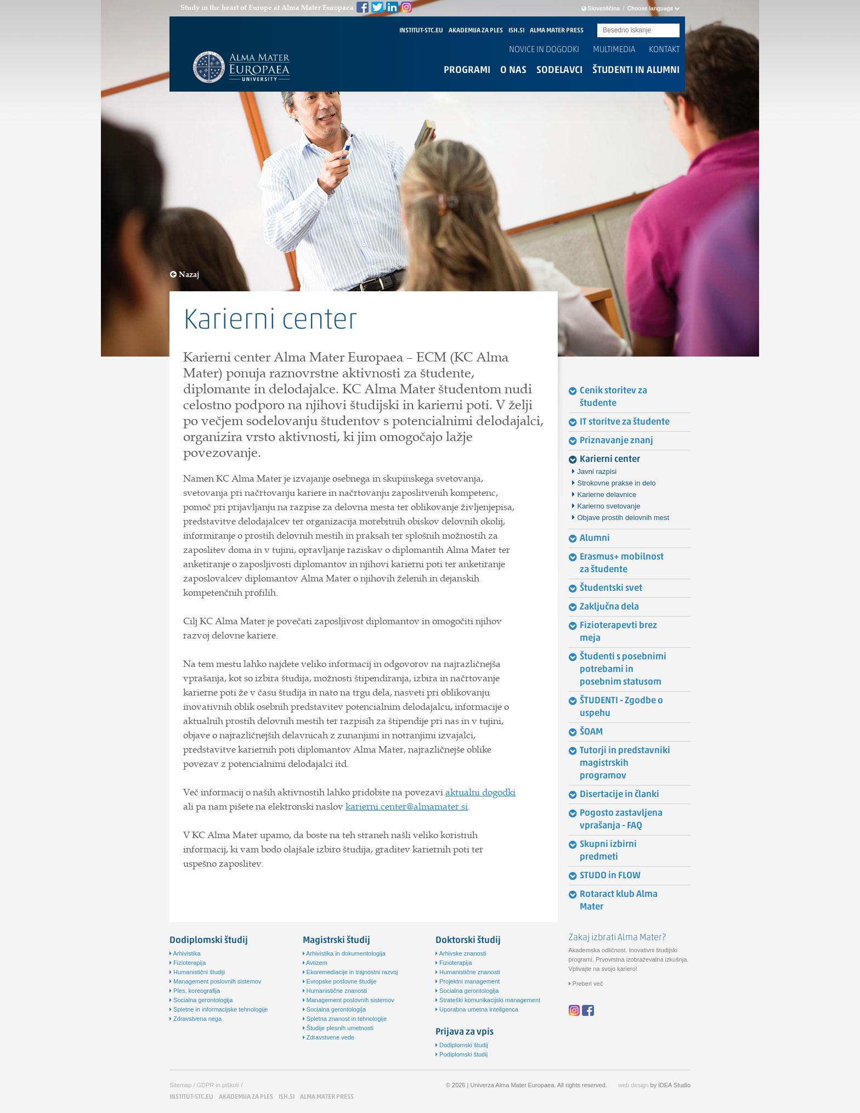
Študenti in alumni (636, 70)
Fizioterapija (187, 962)
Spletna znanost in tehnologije (345, 1018)
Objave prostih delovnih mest (624, 517)
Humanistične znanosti (335, 990)
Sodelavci (559, 70)
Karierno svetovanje (609, 506)
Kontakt (664, 50)
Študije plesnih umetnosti (338, 1028)
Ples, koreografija (194, 990)
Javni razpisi (597, 471)
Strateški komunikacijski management (487, 1000)
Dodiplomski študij (461, 1045)
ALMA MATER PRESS (557, 30)
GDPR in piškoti (218, 1085)
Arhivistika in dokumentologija (344, 953)
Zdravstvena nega (195, 1018)
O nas (513, 70)
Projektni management (467, 981)
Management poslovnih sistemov (215, 981)
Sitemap (180, 1085)
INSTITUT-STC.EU (421, 30)
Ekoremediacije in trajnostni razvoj (350, 972)
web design (633, 1085)
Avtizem (315, 962)
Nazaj (185, 274)
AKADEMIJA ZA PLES (476, 30)
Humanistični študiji (197, 972)
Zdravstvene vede (329, 1037)
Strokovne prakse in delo (617, 483)
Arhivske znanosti (460, 953)
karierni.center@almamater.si (407, 806)
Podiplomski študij (461, 1054)
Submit (671, 31)
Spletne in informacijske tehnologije (218, 1009)
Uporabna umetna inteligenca (476, 1009)
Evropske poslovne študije (340, 981)
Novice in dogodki (544, 50)
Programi (467, 70)
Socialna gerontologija (201, 1000)
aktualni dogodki (480, 792)
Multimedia (614, 50)
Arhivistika (185, 953)
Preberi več (586, 983)
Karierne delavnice (607, 494)
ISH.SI (516, 30)
